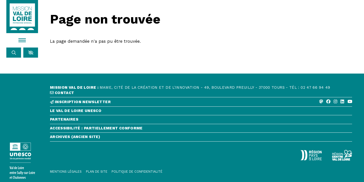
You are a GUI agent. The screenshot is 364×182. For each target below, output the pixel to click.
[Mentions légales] (66, 171)
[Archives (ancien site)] (201, 138)
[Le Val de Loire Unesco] (201, 112)
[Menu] (22, 40)
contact (62, 93)
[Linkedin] (342, 101)
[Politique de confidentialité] (137, 171)
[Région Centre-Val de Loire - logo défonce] (342, 155)
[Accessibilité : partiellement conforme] (201, 129)
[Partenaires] (201, 120)
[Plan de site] (96, 171)
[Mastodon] (321, 101)
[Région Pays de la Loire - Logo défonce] (310, 155)
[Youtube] (350, 101)
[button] (30, 53)
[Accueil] (22, 16)
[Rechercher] (13, 53)
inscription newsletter (80, 102)
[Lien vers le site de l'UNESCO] (22, 160)
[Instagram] (335, 101)
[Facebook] (328, 101)
